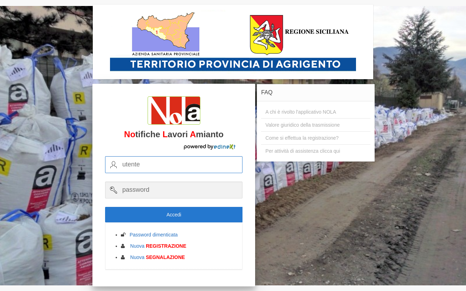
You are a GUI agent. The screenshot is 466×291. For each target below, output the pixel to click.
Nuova (156, 246)
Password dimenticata (151, 235)
